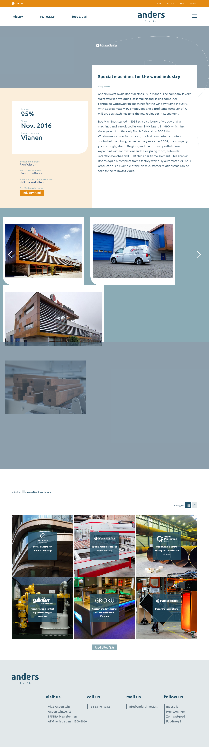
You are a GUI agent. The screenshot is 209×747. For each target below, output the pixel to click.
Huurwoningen (176, 711)
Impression (105, 86)
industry (17, 16)
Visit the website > (32, 182)
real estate (47, 16)
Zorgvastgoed (175, 716)
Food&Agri (173, 721)
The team (170, 4)
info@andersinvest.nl (142, 706)
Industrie (172, 706)
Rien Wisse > (28, 164)
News (182, 4)
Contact (193, 4)
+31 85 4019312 (99, 706)
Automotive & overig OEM (38, 492)
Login (158, 4)
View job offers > (31, 173)
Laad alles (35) (104, 647)
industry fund (31, 192)
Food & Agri (79, 16)
